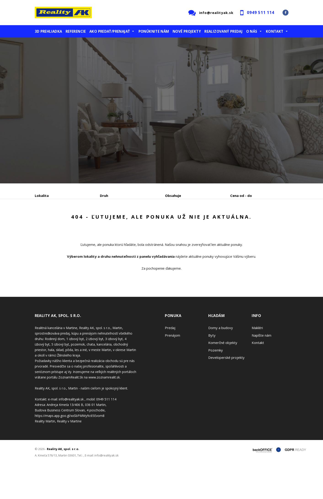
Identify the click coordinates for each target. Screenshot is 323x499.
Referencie (76, 31)
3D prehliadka (48, 31)
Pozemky (215, 385)
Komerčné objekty (222, 377)
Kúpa (103, 219)
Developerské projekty (226, 392)
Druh (104, 195)
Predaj (49, 219)
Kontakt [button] (274, 31)
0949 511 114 (260, 12)
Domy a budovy (220, 362)
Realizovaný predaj (223, 31)
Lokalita (42, 195)
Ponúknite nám (154, 31)
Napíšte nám (261, 370)
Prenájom (76, 219)
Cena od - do (241, 195)
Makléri (257, 362)
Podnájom (131, 219)
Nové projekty (187, 31)
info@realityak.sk (216, 12)
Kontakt (258, 377)
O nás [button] (251, 31)
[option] (161, 110)
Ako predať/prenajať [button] (109, 31)
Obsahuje (173, 195)
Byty (212, 370)
